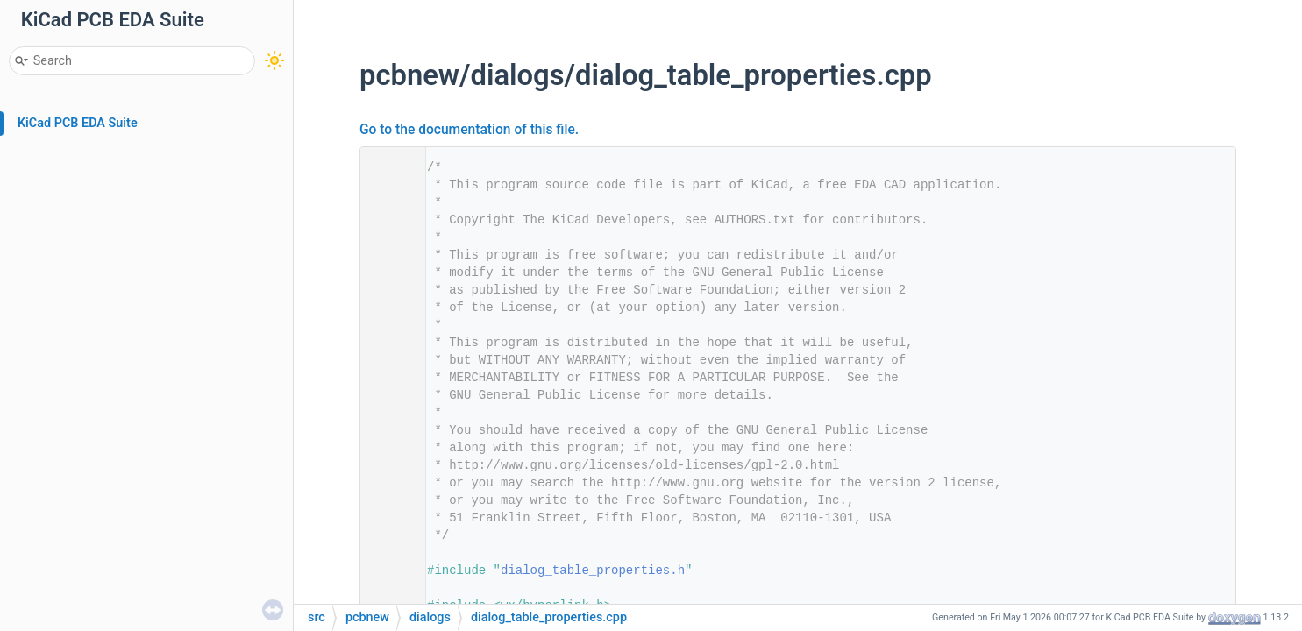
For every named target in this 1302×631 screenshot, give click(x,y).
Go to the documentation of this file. (469, 130)
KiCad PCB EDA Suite (78, 123)
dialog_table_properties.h (593, 571)
